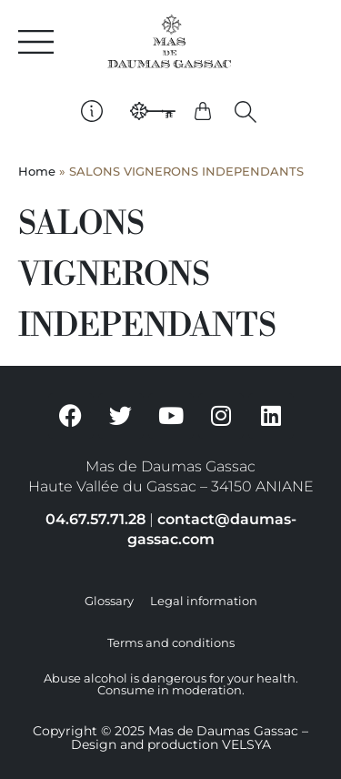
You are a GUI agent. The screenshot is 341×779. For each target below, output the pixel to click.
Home (36, 171)
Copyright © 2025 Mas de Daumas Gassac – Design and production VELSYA (170, 738)
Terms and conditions (171, 643)
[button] (245, 112)
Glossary (109, 601)
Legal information (203, 601)
